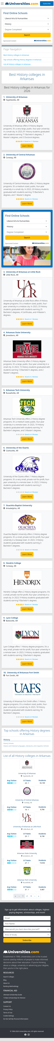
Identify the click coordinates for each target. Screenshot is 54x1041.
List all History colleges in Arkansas (17, 64)
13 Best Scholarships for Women (14, 998)
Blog (4, 980)
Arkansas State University (18, 332)
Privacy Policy (7, 1009)
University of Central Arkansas (20, 154)
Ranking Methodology (10, 986)
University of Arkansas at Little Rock (23, 272)
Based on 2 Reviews (31, 199)
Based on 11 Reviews (31, 141)
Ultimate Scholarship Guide (12, 995)
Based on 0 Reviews (31, 434)
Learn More (27, 146)
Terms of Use (7, 1013)
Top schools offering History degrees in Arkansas (22, 59)
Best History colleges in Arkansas (16, 55)
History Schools (8, 743)
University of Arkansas (16, 97)
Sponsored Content (9, 41)
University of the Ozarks (17, 447)
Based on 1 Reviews (31, 319)
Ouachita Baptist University (19, 505)
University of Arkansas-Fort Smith (23, 672)
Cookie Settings (8, 1016)
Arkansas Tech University (18, 390)
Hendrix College (13, 563)
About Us (6, 983)
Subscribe (47, 3)
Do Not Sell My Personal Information (15, 1019)
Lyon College (12, 617)
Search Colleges (8, 977)
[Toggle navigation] (2, 3)
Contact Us (7, 1006)
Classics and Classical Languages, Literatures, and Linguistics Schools (26, 746)
